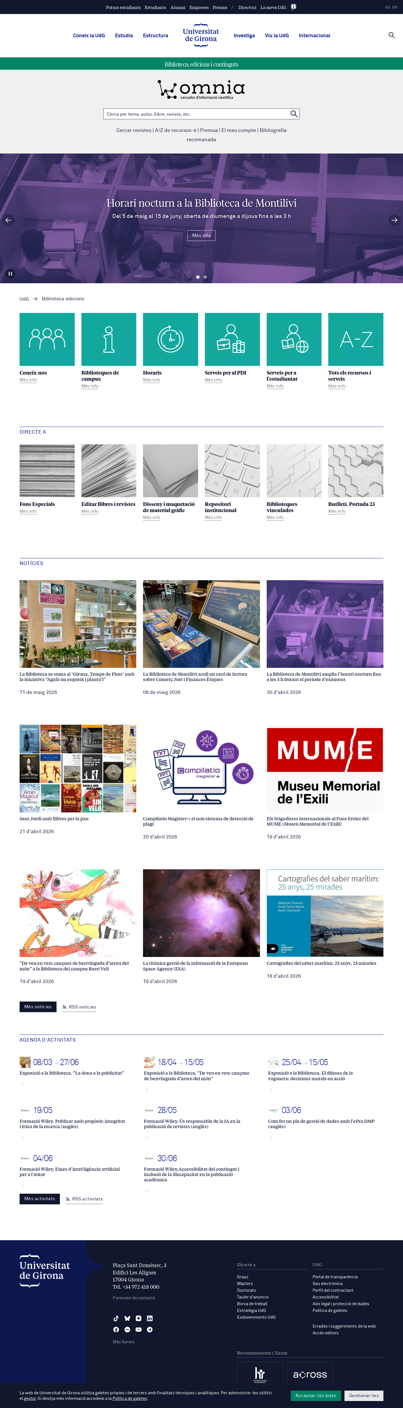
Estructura (155, 35)
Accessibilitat (326, 1297)
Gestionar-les (364, 1395)
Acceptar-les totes (316, 1395)
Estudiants (155, 7)
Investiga (244, 35)
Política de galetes (330, 1311)
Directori (247, 7)
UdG (24, 299)
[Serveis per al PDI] (232, 349)
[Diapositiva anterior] (8, 220)
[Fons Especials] (47, 480)
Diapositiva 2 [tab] (205, 277)
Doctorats (246, 1290)
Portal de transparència (335, 1277)
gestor (30, 1399)
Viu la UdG (277, 35)
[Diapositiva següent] (394, 220)
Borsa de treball (252, 1304)
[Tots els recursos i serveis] (355, 352)
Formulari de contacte (134, 1298)
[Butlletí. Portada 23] (355, 480)
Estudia (124, 35)
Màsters (245, 1284)
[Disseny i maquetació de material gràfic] (170, 483)
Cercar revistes (133, 130)
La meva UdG (273, 7)
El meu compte (238, 130)
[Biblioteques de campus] (109, 352)
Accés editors (326, 1333)
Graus (243, 1277)
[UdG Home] (201, 36)
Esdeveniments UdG (256, 1317)
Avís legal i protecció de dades (341, 1304)
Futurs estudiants (123, 7)
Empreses (199, 7)
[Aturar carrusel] (10, 273)
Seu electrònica (328, 1284)
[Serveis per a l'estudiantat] (294, 352)
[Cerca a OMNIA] (294, 113)
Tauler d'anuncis (253, 1297)
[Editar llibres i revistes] (109, 480)
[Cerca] (391, 35)
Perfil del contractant (333, 1290)
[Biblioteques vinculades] (294, 483)
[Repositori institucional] (232, 483)
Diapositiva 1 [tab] (198, 277)
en (394, 7)
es (387, 7)
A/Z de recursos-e (175, 130)
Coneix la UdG (89, 35)
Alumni (178, 7)
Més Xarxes (124, 1342)
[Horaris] (170, 349)
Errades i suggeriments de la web (344, 1326)
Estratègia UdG (251, 1311)
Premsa (220, 7)
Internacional (314, 35)
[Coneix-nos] (47, 349)
